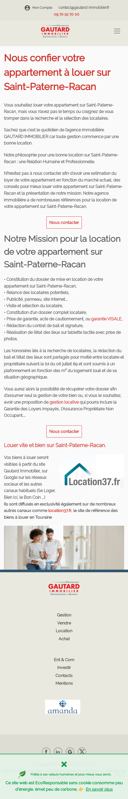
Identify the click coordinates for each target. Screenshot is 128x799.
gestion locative (64, 402)
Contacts (64, 675)
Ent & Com (64, 659)
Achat (64, 638)
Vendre (64, 623)
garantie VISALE (106, 318)
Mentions (64, 683)
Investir (64, 667)
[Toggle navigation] (117, 31)
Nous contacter (64, 222)
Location (64, 630)
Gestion (64, 615)
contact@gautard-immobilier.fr (84, 7)
